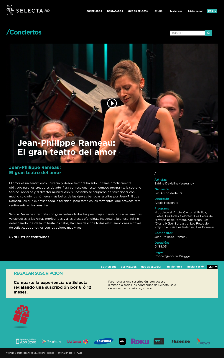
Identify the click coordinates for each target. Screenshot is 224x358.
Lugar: (159, 252)
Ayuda (158, 11)
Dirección (161, 198)
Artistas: (160, 179)
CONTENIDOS (94, 11)
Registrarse (175, 11)
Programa (161, 208)
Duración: (161, 242)
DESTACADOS (115, 11)
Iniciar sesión (195, 11)
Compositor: (164, 233)
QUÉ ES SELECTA (138, 11)
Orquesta (161, 189)
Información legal (65, 353)
